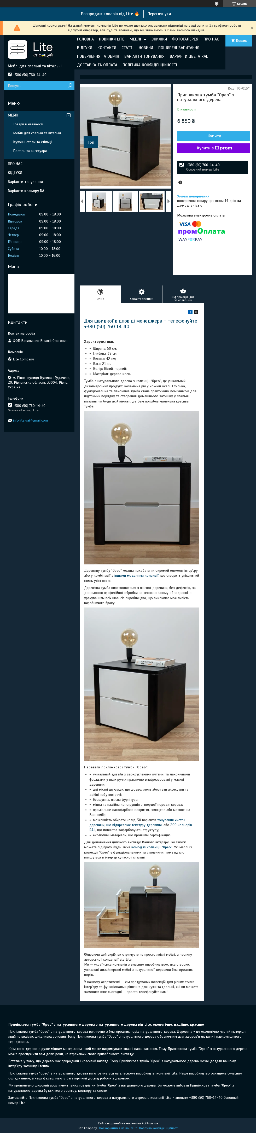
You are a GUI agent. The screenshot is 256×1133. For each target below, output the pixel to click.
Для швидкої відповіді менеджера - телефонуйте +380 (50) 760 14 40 (140, 324)
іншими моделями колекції (136, 575)
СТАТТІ (127, 47)
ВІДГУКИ (84, 47)
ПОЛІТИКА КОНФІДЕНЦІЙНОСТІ (150, 65)
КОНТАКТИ (106, 47)
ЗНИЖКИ (159, 39)
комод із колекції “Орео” (151, 847)
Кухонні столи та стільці (32, 142)
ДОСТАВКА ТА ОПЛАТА (97, 65)
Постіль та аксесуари (30, 151)
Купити (214, 136)
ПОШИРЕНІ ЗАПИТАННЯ (178, 47)
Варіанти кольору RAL (27, 191)
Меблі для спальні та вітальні (37, 133)
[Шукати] (69, 85)
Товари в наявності (28, 124)
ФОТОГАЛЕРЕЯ (185, 39)
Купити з (214, 148)
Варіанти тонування (25, 181)
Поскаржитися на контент (118, 1128)
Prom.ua (152, 1123)
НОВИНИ (146, 47)
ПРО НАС (211, 39)
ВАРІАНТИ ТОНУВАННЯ (144, 56)
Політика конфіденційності (158, 1128)
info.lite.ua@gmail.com (30, 420)
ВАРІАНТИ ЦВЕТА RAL (189, 56)
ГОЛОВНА (85, 39)
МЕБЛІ (135, 39)
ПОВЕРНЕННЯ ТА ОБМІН (98, 56)
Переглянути (159, 13)
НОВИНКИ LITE (111, 39)
